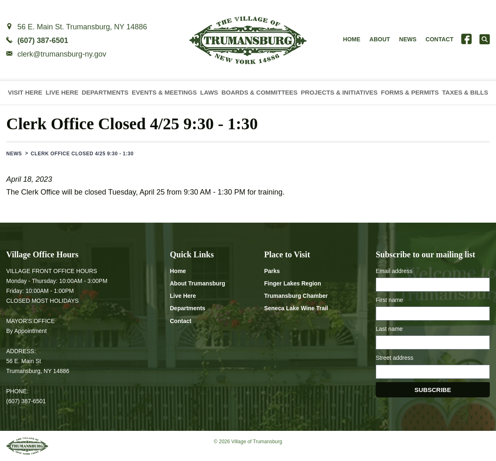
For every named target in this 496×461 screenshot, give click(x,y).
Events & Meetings (164, 92)
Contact (439, 39)
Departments (105, 92)
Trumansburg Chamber (296, 295)
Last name (389, 329)
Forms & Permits (410, 92)
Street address (394, 357)
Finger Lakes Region (292, 283)
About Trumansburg (197, 283)
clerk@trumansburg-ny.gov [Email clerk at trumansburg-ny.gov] (61, 54)
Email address (394, 271)
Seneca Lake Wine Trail (296, 308)
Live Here (61, 92)
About (380, 39)
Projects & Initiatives (339, 92)
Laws (209, 92)
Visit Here (25, 92)
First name (389, 300)
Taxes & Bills (465, 92)
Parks (272, 271)
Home (351, 39)
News (408, 39)
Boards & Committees (260, 92)
